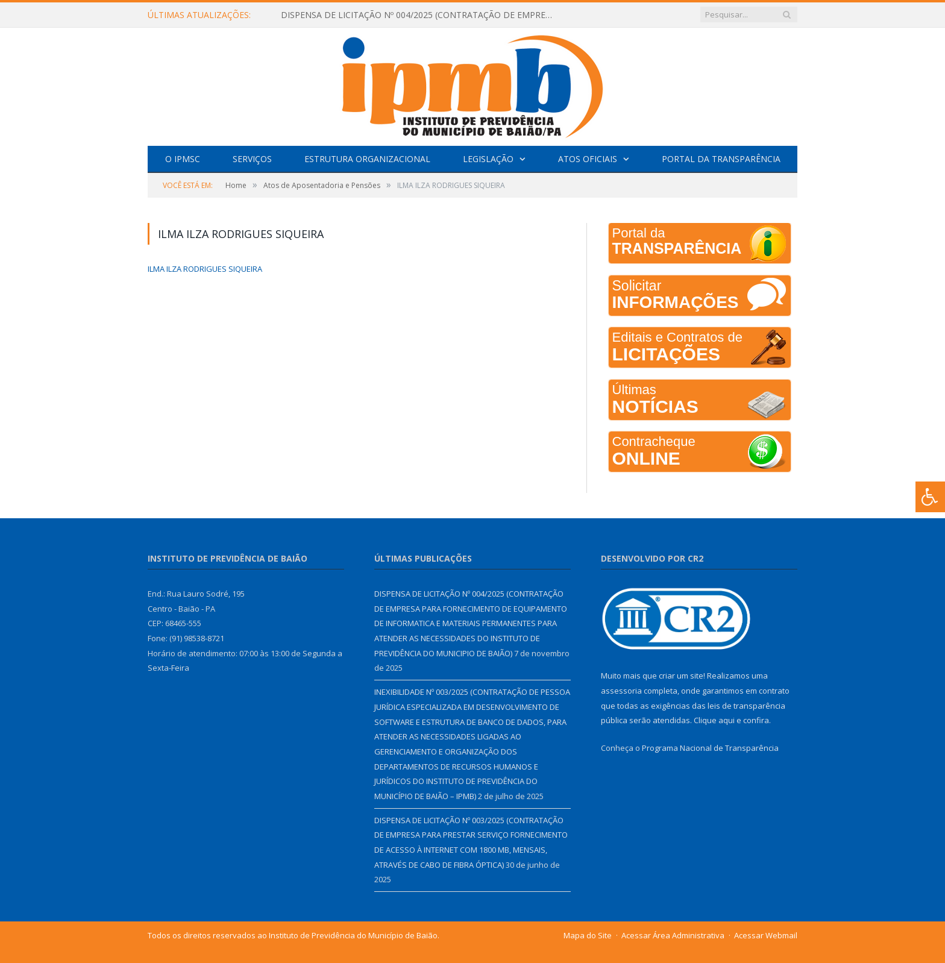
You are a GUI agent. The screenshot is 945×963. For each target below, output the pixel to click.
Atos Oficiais (587, 159)
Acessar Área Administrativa (672, 935)
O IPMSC (182, 159)
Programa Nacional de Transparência (710, 747)
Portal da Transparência (721, 159)
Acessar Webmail (765, 935)
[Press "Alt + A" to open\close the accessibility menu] (930, 497)
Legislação (488, 159)
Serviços (252, 159)
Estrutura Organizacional (367, 159)
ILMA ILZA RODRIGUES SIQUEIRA (205, 268)
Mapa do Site (588, 935)
